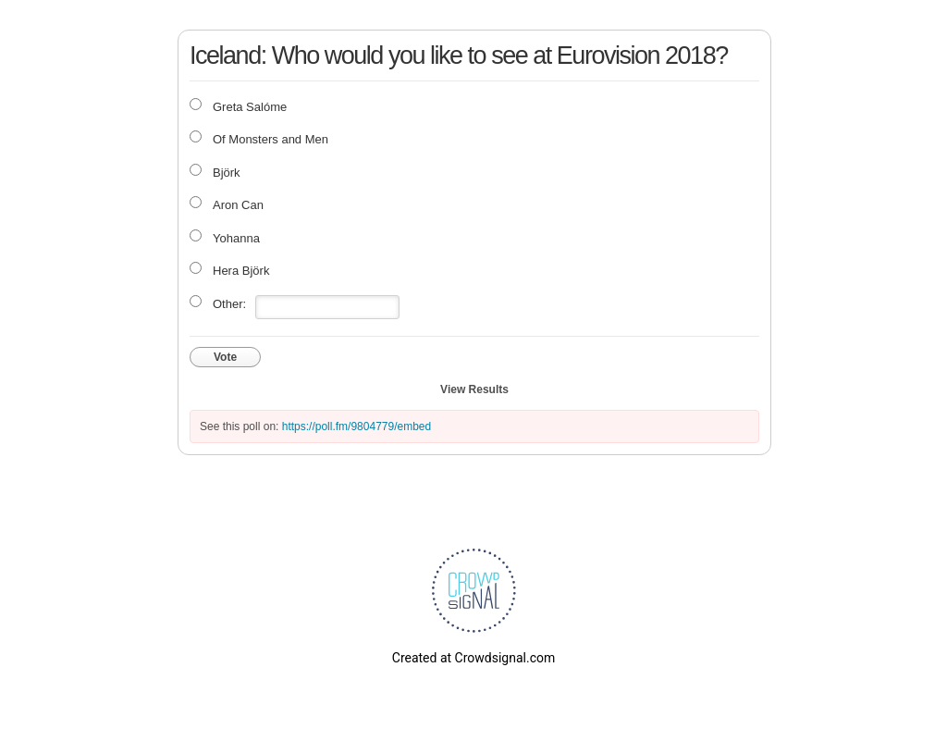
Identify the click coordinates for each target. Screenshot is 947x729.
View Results (474, 389)
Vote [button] (225, 357)
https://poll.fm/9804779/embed (356, 426)
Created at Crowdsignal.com (473, 657)
